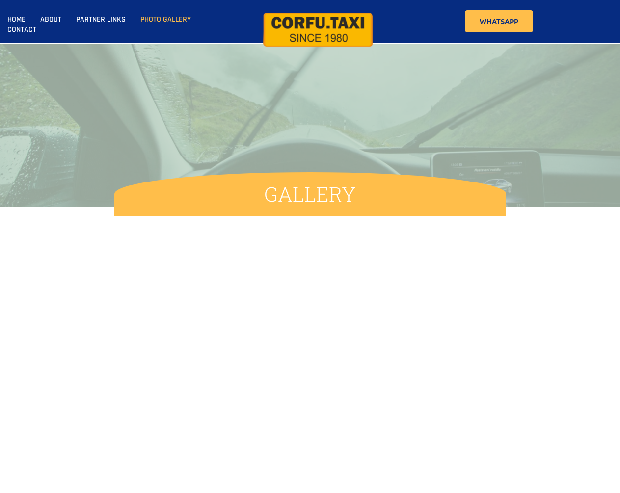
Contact (21, 30)
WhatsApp (499, 21)
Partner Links (101, 19)
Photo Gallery (165, 19)
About (50, 19)
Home (16, 19)
